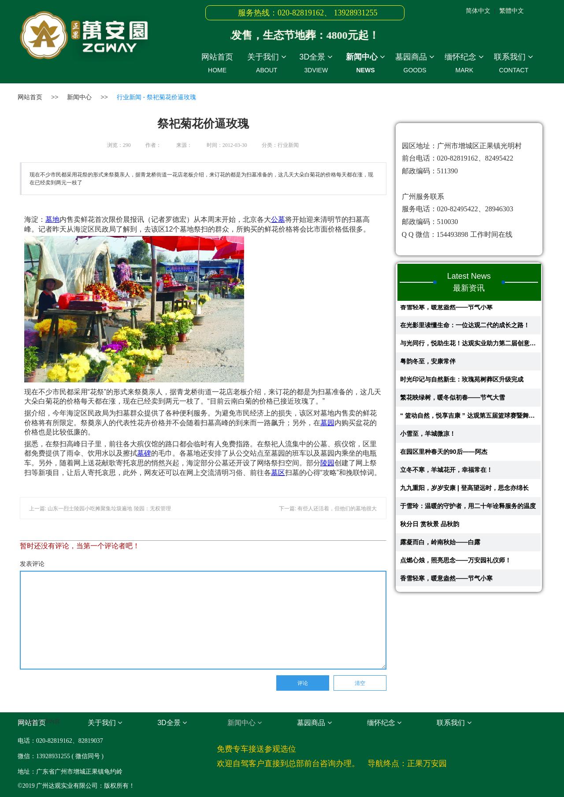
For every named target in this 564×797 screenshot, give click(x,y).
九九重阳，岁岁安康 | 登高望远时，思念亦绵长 (464, 490)
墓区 (278, 472)
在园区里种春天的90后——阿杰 (443, 453)
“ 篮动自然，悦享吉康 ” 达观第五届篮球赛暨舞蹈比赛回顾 (468, 417)
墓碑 (144, 453)
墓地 (52, 219)
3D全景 (316, 64)
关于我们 (266, 64)
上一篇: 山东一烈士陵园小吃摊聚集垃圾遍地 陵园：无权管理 (100, 508)
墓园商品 (415, 64)
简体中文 (478, 10)
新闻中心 (365, 64)
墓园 (327, 423)
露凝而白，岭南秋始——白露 (440, 544)
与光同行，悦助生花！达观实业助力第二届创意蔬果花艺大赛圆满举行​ (468, 345)
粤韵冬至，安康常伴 (428, 363)
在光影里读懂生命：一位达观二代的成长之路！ (465, 327)
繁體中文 (511, 10)
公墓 (278, 219)
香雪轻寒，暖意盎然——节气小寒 (446, 309)
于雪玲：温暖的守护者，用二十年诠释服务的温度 (468, 508)
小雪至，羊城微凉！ (428, 435)
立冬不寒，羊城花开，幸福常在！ (446, 471)
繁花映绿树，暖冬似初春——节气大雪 (452, 399)
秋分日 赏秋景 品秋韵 (429, 526)
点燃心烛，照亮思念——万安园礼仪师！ (455, 562)
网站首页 (217, 64)
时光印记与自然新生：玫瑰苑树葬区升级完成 (461, 381)
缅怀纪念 (464, 64)
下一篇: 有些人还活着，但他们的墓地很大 (328, 508)
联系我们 (513, 64)
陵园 (327, 463)
